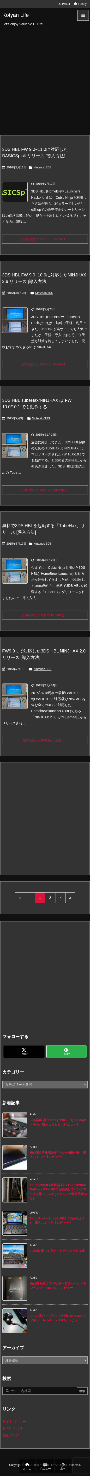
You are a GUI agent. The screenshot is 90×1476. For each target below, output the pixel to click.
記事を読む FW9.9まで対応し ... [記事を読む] (45, 740)
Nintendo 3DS (43, 167)
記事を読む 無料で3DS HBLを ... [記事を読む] (44, 615)
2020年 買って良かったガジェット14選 (57, 1251)
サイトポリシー (14, 1422)
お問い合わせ (12, 1428)
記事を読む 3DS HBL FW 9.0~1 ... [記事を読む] (45, 239)
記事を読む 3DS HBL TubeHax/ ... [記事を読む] (45, 490)
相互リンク (10, 1435)
